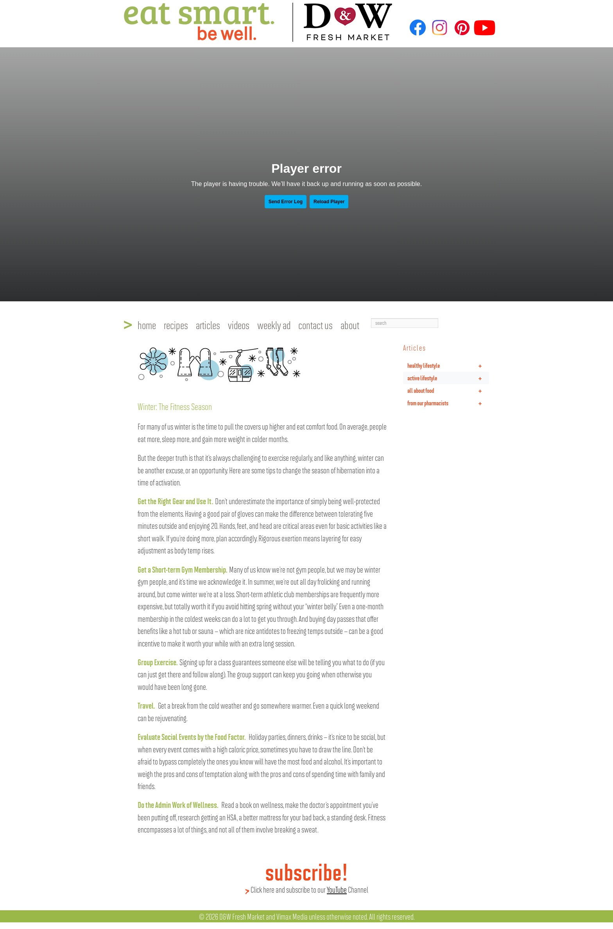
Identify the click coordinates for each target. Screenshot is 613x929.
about (350, 324)
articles (208, 324)
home (147, 324)
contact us (315, 324)
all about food (448, 390)
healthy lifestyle (448, 365)
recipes (176, 324)
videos (238, 324)
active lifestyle (448, 378)
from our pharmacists (448, 403)
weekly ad (273, 324)
